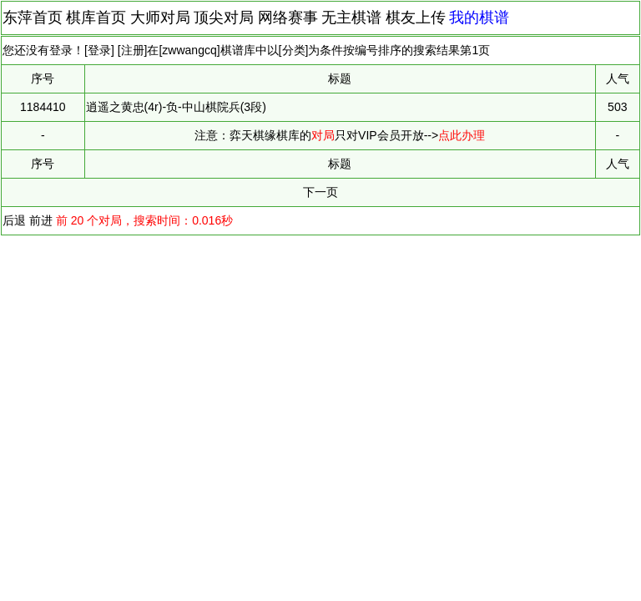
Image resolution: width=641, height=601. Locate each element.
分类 (293, 50)
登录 (99, 50)
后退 (14, 220)
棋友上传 (416, 17)
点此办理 (461, 135)
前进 (41, 220)
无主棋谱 (351, 17)
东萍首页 (33, 17)
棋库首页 (96, 17)
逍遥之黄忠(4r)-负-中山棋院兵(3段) (176, 107)
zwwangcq (189, 50)
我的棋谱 (479, 17)
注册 (132, 50)
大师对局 (160, 17)
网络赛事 (288, 17)
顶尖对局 (224, 17)
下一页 (320, 192)
